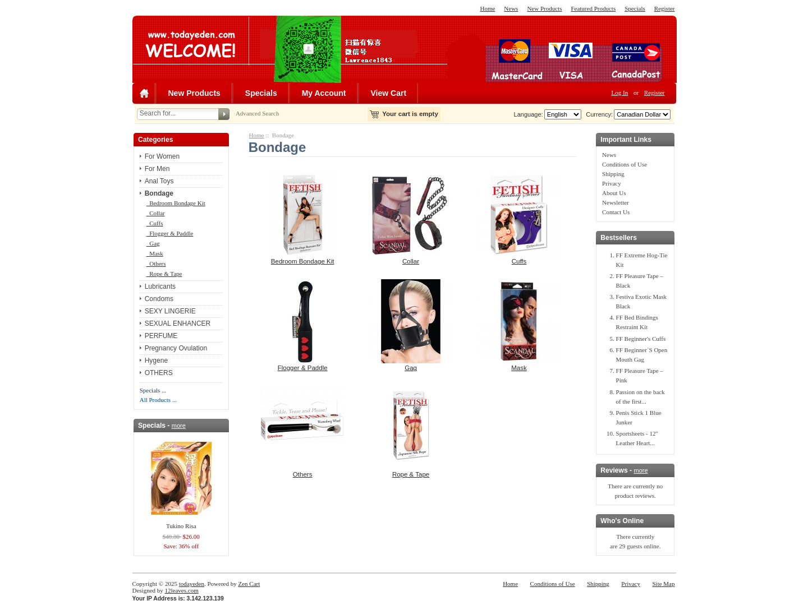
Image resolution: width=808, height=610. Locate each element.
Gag (153, 243)
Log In (620, 92)
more (179, 425)
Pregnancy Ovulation (176, 348)
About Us (614, 193)
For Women (162, 156)
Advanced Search (257, 113)
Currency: (597, 114)
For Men (157, 169)
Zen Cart (249, 583)
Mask (154, 253)
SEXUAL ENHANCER (178, 323)
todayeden (191, 583)
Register (664, 8)
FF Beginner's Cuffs (641, 338)
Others (156, 263)
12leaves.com (182, 590)
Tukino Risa (181, 526)
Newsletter (615, 202)
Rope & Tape (164, 273)
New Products (544, 8)
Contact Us (616, 212)
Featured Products (593, 8)
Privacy (611, 183)
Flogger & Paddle (170, 233)
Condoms (159, 299)
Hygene (156, 360)
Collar (155, 213)
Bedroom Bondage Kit (175, 203)
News (511, 8)
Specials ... (153, 390)
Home (487, 8)
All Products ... (158, 399)
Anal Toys (159, 181)
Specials (635, 8)
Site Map (663, 583)
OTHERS (159, 373)
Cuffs (154, 223)
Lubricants (160, 286)
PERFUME (161, 336)
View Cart (389, 93)
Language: (528, 114)
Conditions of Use (624, 164)
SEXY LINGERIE (170, 311)
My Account (324, 93)
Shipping (613, 173)
